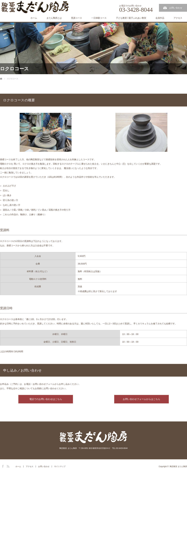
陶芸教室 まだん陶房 (178, 466)
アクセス (178, 18)
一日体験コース (99, 18)
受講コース (76, 18)
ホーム (34, 18)
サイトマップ (59, 466)
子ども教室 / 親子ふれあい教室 (131, 18)
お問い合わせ (175, 8)
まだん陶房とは (54, 18)
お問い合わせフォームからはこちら (141, 399)
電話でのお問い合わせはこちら (45, 399)
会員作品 (160, 18)
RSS (7, 466)
